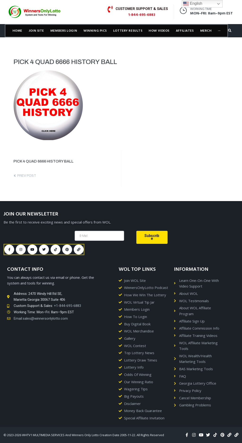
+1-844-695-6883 (67, 306)
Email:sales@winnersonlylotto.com (41, 318)
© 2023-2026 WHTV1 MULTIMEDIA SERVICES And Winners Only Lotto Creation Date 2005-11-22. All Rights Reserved (84, 435)
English (192, 4)
